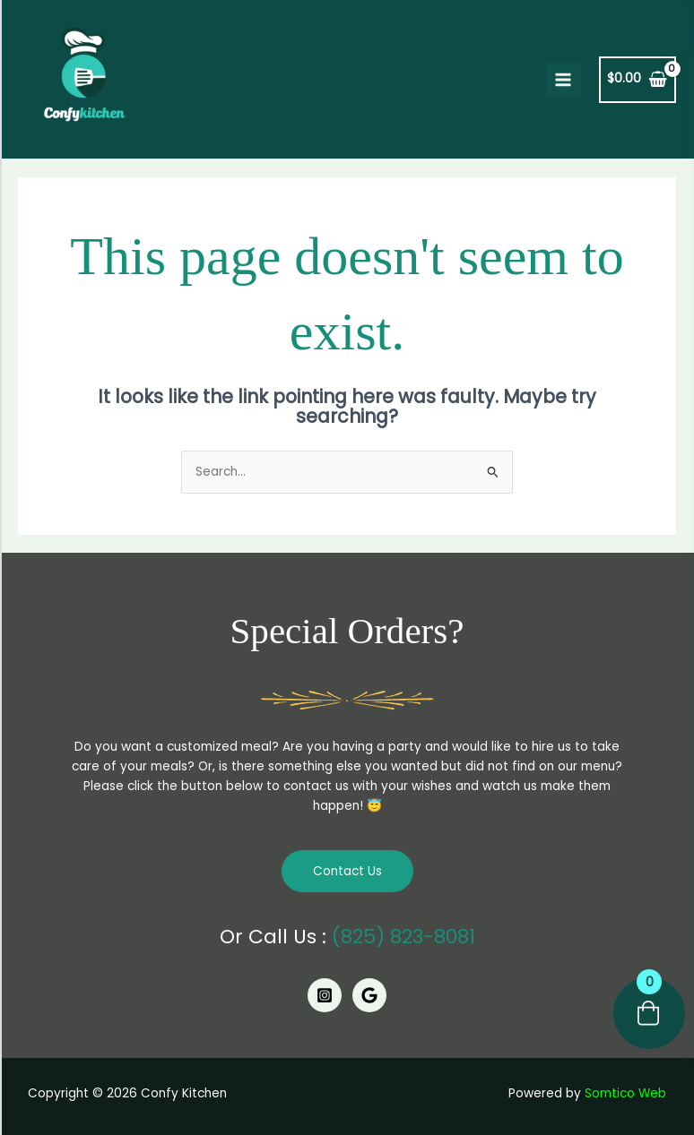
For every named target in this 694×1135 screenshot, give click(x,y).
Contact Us (347, 871)
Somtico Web (625, 1093)
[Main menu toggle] (563, 79)
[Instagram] (325, 995)
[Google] (369, 995)
